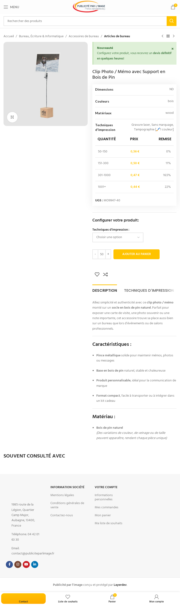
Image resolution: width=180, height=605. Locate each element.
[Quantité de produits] (101, 254)
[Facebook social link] (9, 564)
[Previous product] (162, 36)
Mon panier (103, 515)
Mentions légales (62, 495)
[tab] (104, 289)
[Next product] (173, 36)
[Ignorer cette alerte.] (172, 49)
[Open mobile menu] (11, 7)
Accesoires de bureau (84, 36)
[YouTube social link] (26, 564)
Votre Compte (106, 487)
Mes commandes (106, 507)
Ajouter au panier (136, 254)
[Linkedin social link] (34, 564)
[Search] (90, 21)
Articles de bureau (117, 36)
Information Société (67, 487)
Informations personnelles (104, 497)
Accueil (9, 36)
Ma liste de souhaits (108, 523)
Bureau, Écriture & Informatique (41, 36)
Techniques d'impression (110, 229)
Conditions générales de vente (67, 505)
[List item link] (23, 515)
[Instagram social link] (17, 564)
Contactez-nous (61, 515)
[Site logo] (89, 6)
